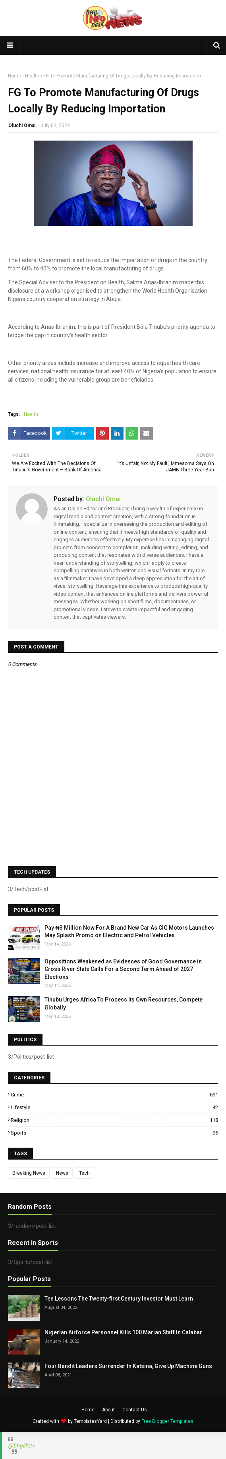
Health (32, 76)
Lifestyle (114, 1107)
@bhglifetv (21, 1445)
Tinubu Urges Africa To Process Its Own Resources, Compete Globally (123, 1003)
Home (14, 76)
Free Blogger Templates (167, 1421)
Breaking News (28, 1173)
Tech (84, 1173)
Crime (114, 1095)
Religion (114, 1120)
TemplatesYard (90, 1421)
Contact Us (134, 1410)
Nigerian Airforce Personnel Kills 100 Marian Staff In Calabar (123, 1332)
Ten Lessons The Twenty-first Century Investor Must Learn (118, 1298)
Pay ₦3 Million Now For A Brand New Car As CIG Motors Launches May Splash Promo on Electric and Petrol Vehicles (129, 931)
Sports (114, 1133)
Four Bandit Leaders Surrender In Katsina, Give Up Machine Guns (128, 1366)
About (108, 1410)
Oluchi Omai (21, 125)
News (62, 1173)
